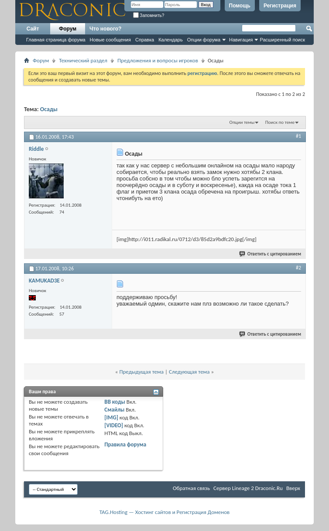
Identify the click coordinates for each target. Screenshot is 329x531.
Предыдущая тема (141, 371)
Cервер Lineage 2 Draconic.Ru (248, 488)
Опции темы (242, 122)
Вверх (293, 488)
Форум (67, 29)
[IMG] (111, 417)
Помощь (239, 6)
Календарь (170, 39)
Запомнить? (148, 15)
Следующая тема (189, 371)
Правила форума (125, 444)
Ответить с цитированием (270, 254)
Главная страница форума (56, 39)
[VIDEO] (113, 425)
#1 (298, 136)
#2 (298, 268)
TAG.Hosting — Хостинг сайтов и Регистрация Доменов (164, 512)
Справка (144, 39)
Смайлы (114, 409)
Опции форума (203, 39)
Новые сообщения (110, 39)
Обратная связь (191, 488)
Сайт (33, 29)
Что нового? (105, 29)
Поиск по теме (280, 122)
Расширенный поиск (282, 39)
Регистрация (280, 6)
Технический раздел (83, 60)
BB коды (114, 401)
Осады (49, 109)
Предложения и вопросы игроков (157, 60)
